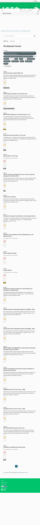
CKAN (3, 490)
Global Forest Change (9, 196)
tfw (8, 87)
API (21, 472)
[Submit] (35, 36)
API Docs (25, 472)
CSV (4, 129)
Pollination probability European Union (14, 447)
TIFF (4, 168)
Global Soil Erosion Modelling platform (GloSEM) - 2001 (19, 328)
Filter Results (7, 66)
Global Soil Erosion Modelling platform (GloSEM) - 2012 (19, 309)
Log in (35, 1)
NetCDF (5, 108)
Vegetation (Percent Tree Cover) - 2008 (14, 389)
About (2, 480)
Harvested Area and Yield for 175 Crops (14, 135)
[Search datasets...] (18, 36)
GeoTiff (5, 87)
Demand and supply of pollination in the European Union (19, 216)
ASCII (9, 108)
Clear (38, 13)
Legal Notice (4, 482)
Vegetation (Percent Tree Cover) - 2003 (14, 408)
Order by (5, 41)
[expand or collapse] (36, 5)
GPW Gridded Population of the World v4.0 (15, 93)
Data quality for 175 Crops (10, 156)
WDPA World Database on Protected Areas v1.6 (16, 114)
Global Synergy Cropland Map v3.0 (13, 73)
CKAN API (3, 484)
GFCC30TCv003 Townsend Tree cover (14, 428)
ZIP (4, 190)
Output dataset (7, 270)
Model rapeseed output (9, 253)
